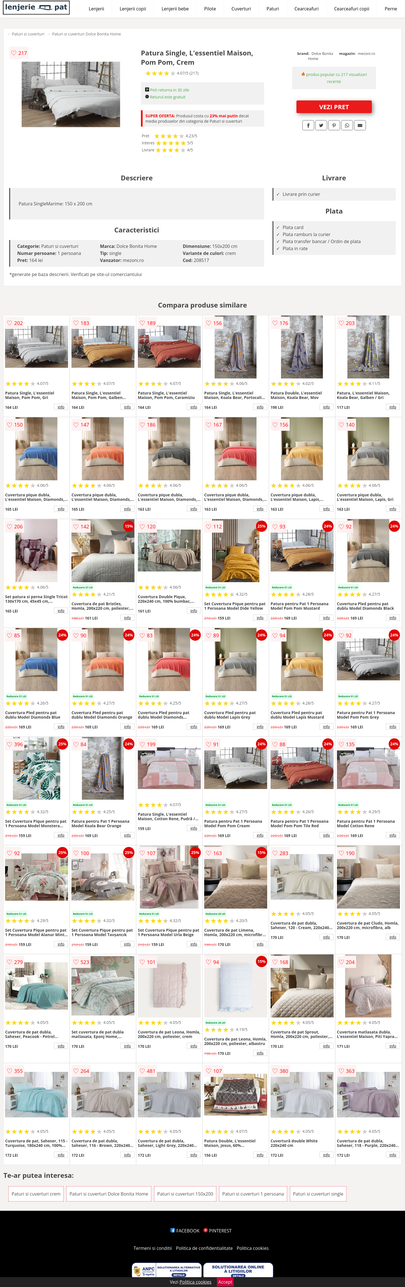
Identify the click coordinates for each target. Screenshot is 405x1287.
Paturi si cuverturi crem (36, 1194)
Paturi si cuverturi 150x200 (185, 1194)
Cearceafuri (306, 9)
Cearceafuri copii (351, 9)
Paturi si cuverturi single (318, 1194)
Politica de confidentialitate (204, 1248)
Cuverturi (241, 9)
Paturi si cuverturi (28, 34)
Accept (225, 1282)
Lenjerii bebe (175, 9)
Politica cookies (253, 1248)
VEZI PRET (334, 106)
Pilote (210, 9)
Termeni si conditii (153, 1248)
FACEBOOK (184, 1231)
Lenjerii (96, 9)
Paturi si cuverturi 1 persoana (253, 1194)
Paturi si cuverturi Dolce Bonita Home (86, 34)
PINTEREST (217, 1231)
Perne (391, 9)
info (61, 406)
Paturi (273, 9)
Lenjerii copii (133, 9)
